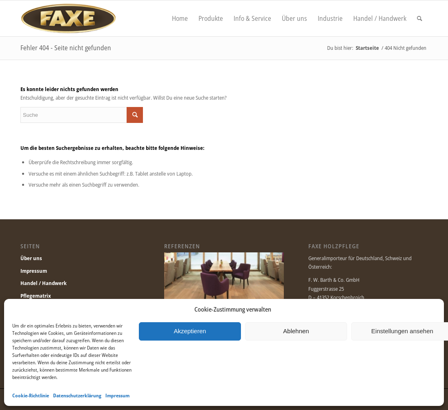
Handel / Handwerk (43, 283)
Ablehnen (296, 331)
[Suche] (420, 18)
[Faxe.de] (68, 18)
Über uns (31, 258)
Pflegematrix (35, 295)
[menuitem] (180, 18)
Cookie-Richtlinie (30, 395)
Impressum (117, 395)
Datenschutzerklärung (77, 395)
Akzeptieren (190, 331)
